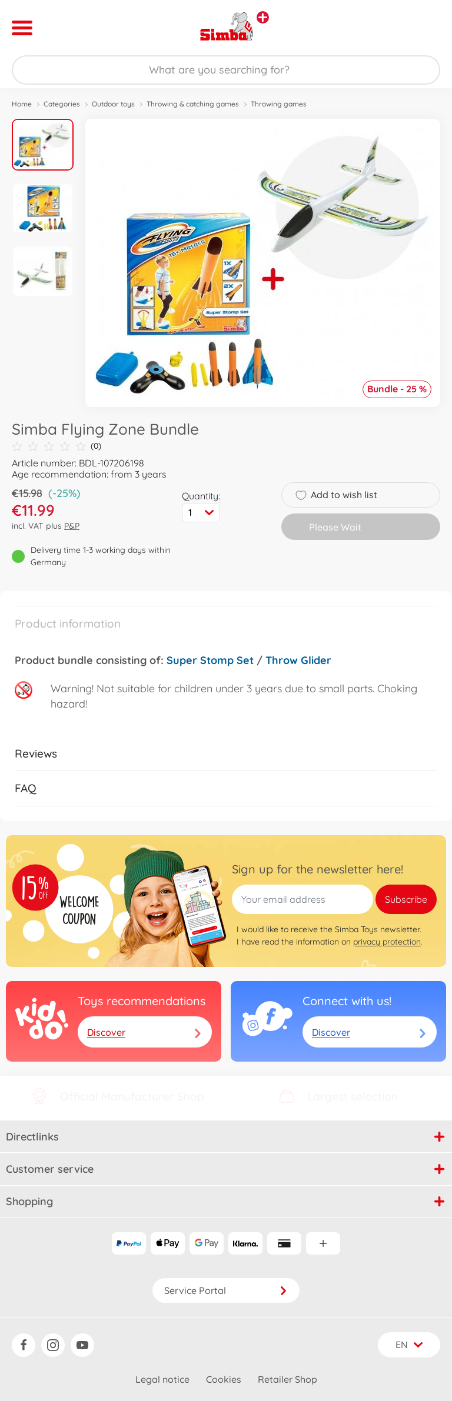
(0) (56, 446)
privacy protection (387, 941)
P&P (71, 526)
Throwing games (279, 103)
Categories (62, 103)
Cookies (223, 1379)
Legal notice (162, 1379)
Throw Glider (298, 660)
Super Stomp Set (212, 660)
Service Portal (226, 1290)
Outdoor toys (113, 103)
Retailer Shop (287, 1379)
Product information (68, 623)
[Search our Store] (226, 70)
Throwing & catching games (193, 103)
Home (22, 103)
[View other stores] (263, 17)
